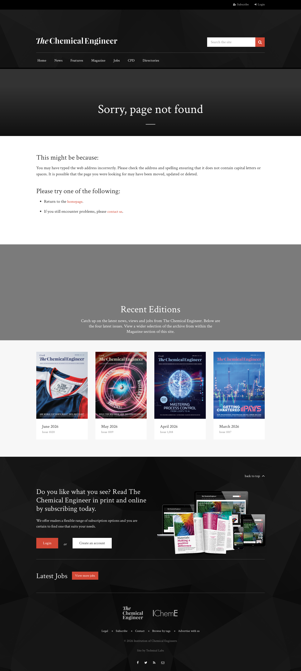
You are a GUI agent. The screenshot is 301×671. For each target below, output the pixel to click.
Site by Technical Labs (150, 648)
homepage (75, 201)
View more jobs (86, 574)
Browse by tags (161, 629)
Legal (103, 629)
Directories (140, 61)
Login (260, 4)
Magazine (93, 61)
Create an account (93, 542)
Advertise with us (190, 629)
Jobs (109, 61)
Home (41, 61)
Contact (139, 629)
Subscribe (241, 4)
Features (73, 61)
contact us (115, 211)
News (55, 61)
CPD (122, 61)
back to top (252, 475)
